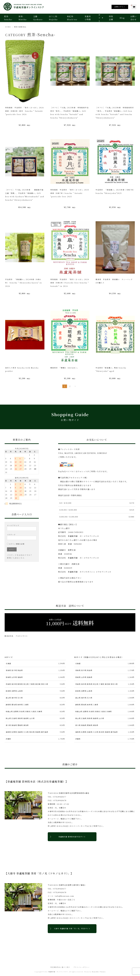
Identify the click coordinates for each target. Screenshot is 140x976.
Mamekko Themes (98, 972)
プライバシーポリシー (81, 967)
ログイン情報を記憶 (15, 544)
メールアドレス (21, 527)
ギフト (99, 18)
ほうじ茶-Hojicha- (53, 18)
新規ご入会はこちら (15, 558)
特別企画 (111, 18)
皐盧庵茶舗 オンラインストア (58, 972)
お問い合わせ (133, 18)
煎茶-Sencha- (8, 18)
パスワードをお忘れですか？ (19, 555)
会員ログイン (119, 7)
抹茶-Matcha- (23, 18)
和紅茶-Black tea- (72, 18)
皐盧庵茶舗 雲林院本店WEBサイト (72, 837)
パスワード (21, 536)
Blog (122, 17)
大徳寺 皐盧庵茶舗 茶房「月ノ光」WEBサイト (72, 928)
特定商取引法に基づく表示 (60, 967)
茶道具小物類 (88, 18)
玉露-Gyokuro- (38, 18)
